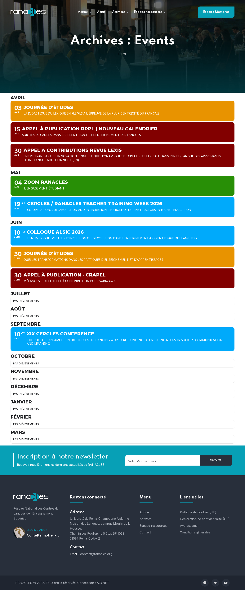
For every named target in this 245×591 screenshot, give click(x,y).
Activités (146, 520)
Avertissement (190, 526)
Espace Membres (216, 12)
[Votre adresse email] (162, 461)
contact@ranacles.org (96, 555)
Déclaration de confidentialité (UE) (204, 520)
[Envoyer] (216, 461)
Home (122, 54)
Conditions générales (195, 533)
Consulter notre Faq (43, 536)
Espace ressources (153, 526)
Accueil (145, 513)
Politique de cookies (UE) (198, 513)
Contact (145, 533)
